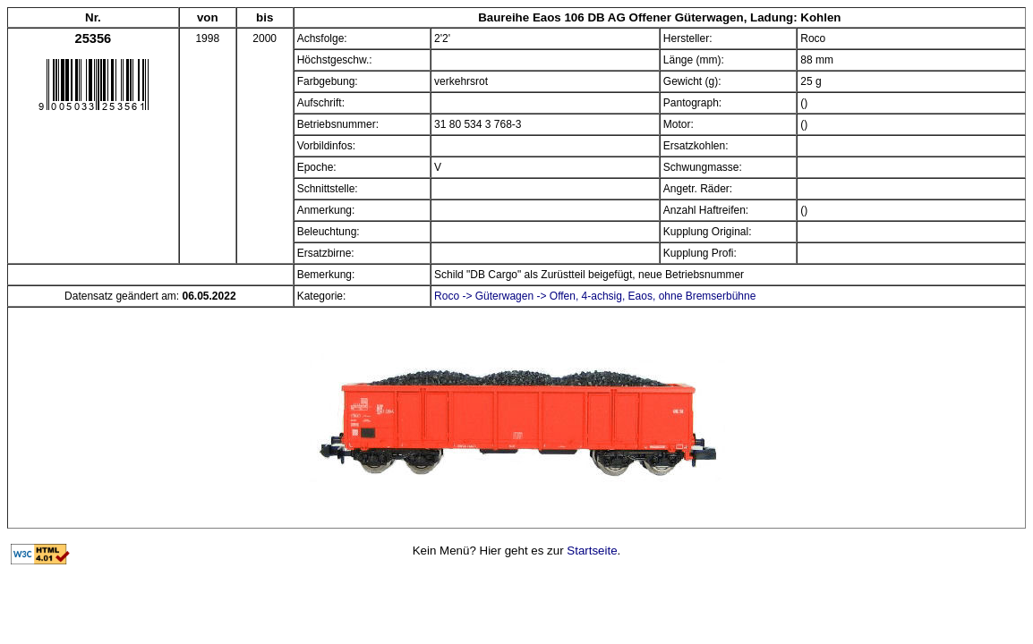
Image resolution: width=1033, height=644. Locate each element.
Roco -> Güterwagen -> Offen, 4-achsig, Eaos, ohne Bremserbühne (595, 296)
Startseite (592, 550)
